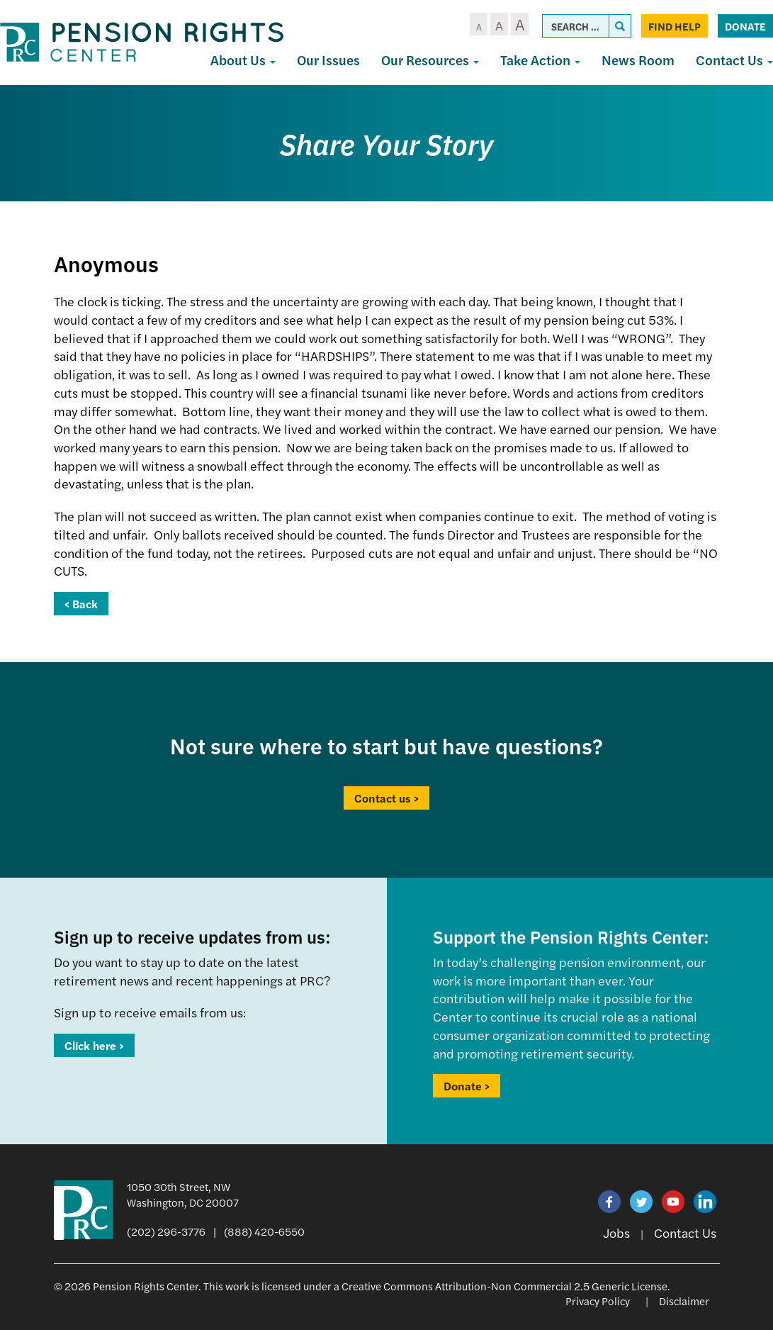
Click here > (94, 1045)
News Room (638, 59)
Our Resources (430, 59)
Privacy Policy (597, 1300)
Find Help (674, 25)
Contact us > (386, 798)
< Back (81, 604)
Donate (745, 25)
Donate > (467, 1086)
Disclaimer (684, 1300)
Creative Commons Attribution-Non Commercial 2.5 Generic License (504, 1285)
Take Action (540, 59)
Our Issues (328, 59)
